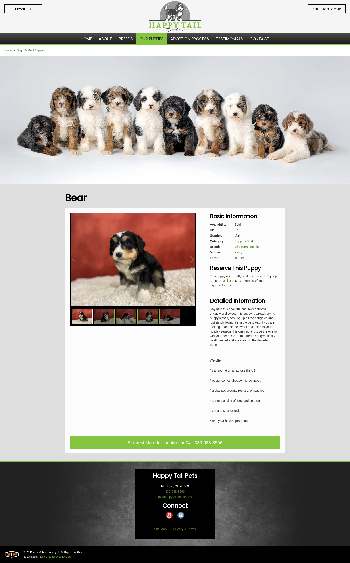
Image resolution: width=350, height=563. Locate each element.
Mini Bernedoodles (247, 247)
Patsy (238, 252)
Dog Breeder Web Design (55, 556)
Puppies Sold (244, 241)
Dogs (20, 50)
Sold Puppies (36, 50)
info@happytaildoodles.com (175, 497)
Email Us (23, 9)
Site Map (160, 529)
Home (8, 50)
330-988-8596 (326, 9)
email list (225, 281)
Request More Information (153, 442)
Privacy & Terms (184, 529)
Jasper (239, 258)
